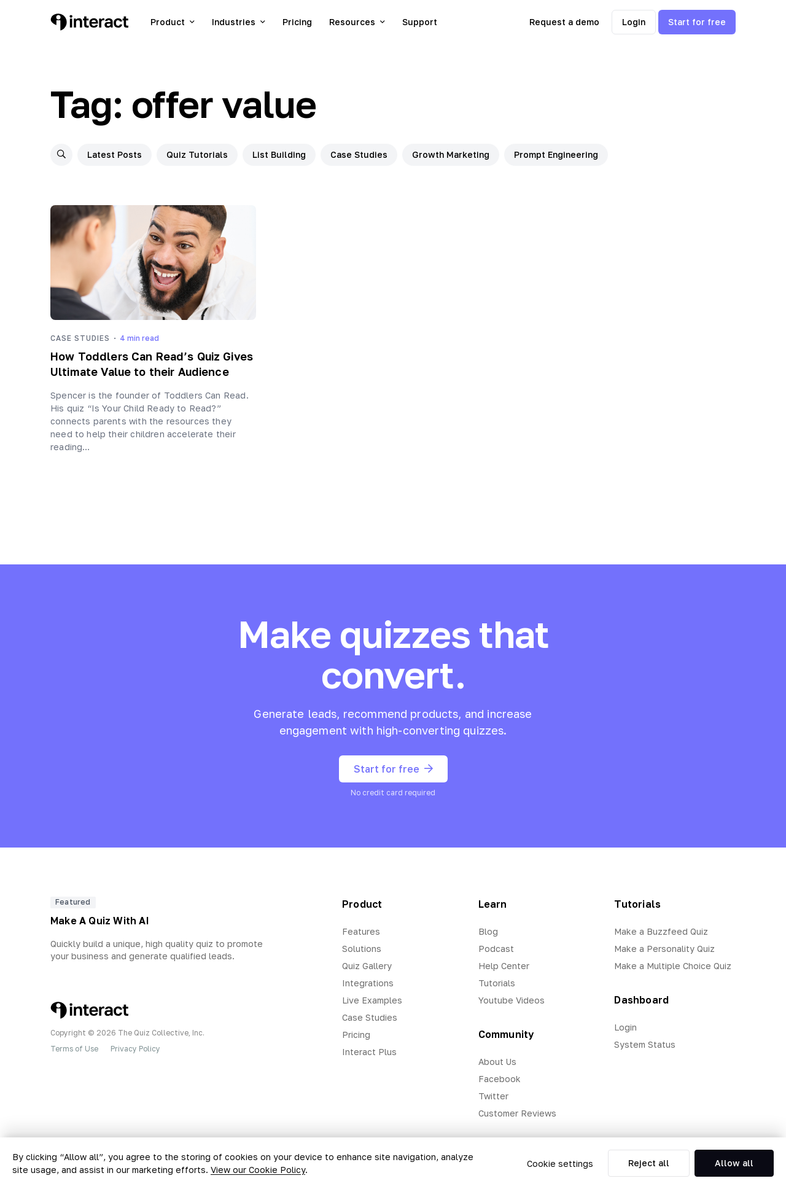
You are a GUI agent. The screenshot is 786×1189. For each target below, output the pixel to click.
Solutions (361, 948)
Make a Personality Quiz (664, 948)
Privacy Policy (135, 1048)
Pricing (297, 22)
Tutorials (496, 983)
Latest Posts (114, 154)
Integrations (368, 983)
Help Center (503, 966)
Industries (238, 22)
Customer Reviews (517, 1113)
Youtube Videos (511, 1000)
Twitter (493, 1096)
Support (419, 22)
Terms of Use (74, 1048)
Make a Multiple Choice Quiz (672, 966)
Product (172, 22)
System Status (644, 1044)
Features (361, 931)
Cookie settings (560, 1163)
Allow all (734, 1163)
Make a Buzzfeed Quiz (661, 931)
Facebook (499, 1079)
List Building (279, 154)
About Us (497, 1061)
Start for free (697, 22)
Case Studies (358, 154)
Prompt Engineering (556, 154)
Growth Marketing (450, 154)
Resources (357, 22)
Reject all (648, 1163)
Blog (488, 931)
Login (633, 22)
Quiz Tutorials (197, 154)
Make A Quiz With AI (99, 920)
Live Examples (372, 1000)
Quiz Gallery (367, 966)
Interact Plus (369, 1052)
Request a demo (564, 22)
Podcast (496, 948)
